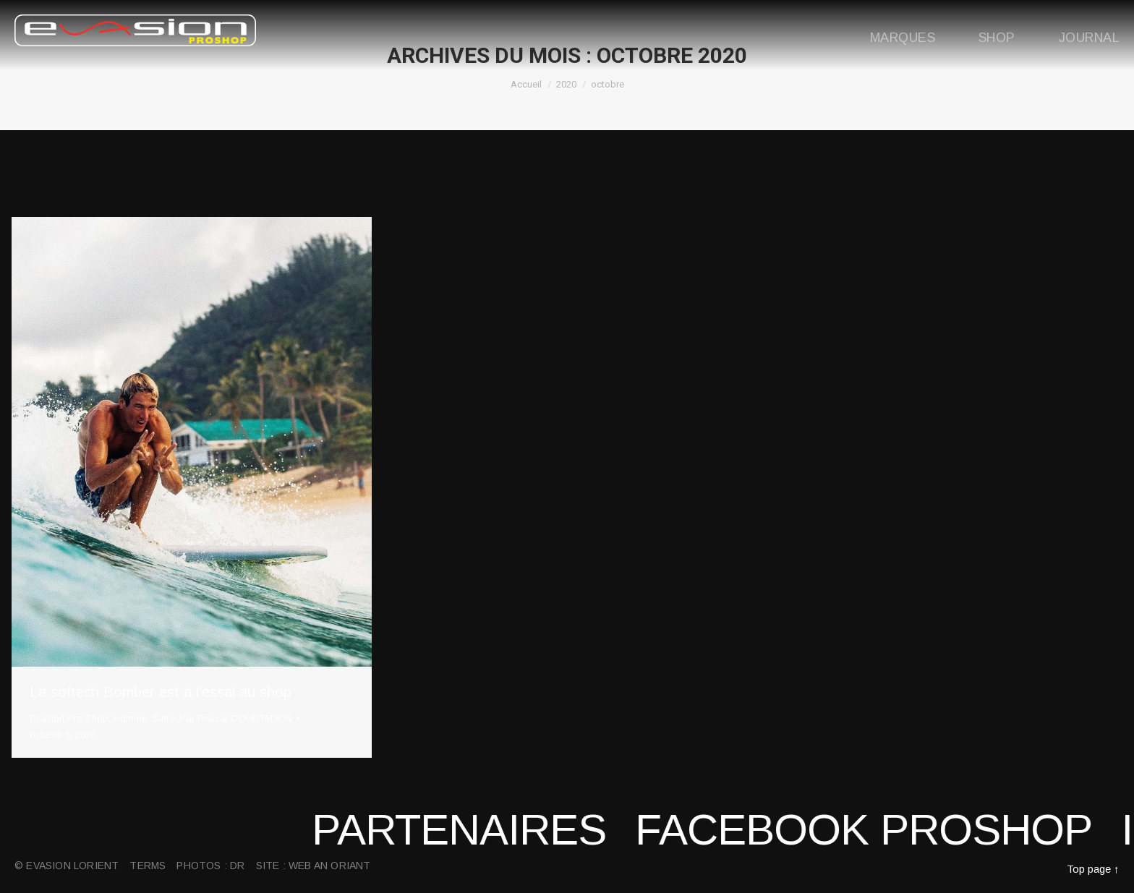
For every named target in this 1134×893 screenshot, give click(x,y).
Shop (997, 37)
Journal (1089, 37)
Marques (902, 37)
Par (235, 718)
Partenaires (499, 830)
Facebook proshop (904, 830)
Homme (130, 718)
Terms (147, 865)
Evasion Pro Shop (69, 718)
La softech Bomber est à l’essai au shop (160, 692)
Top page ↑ (1093, 869)
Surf (160, 718)
